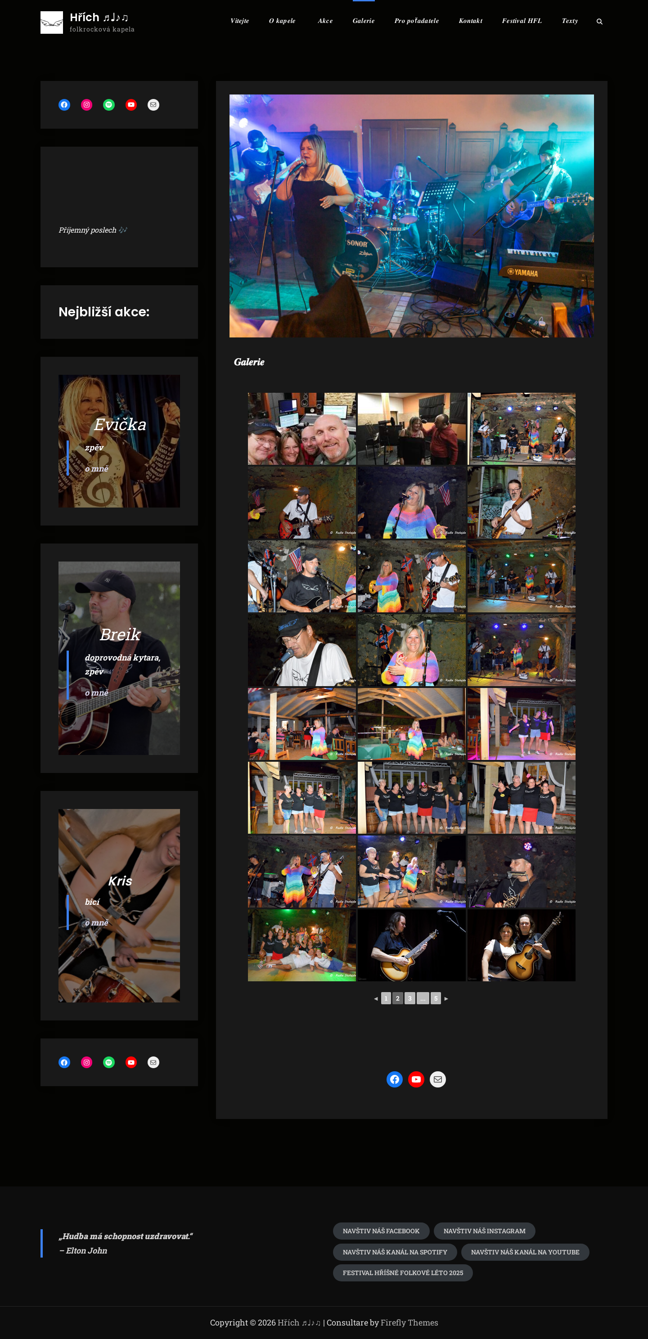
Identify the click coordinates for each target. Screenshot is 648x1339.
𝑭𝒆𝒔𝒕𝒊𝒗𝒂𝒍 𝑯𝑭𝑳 (522, 20)
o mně (96, 468)
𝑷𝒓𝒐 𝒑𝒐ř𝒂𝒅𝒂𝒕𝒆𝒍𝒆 (417, 20)
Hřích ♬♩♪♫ (99, 17)
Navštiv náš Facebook (381, 1231)
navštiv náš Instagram (485, 1231)
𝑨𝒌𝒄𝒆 (325, 20)
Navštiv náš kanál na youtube (525, 1252)
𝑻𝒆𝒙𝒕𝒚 (570, 20)
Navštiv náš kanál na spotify (395, 1252)
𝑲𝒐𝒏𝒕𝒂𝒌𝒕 (470, 20)
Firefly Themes (409, 1322)
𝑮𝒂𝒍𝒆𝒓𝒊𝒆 (364, 20)
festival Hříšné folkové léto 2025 (403, 1272)
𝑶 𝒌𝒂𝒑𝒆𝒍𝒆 (282, 20)
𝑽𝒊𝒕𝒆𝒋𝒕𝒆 (239, 20)
